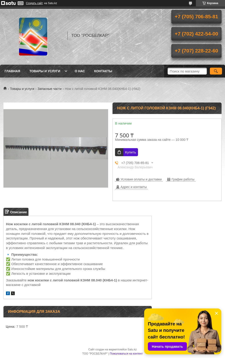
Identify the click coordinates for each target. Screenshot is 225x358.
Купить (130, 152)
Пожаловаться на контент (126, 353)
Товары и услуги (44, 71)
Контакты (103, 71)
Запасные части (50, 89)
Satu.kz (132, 349)
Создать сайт (34, 3)
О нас (80, 71)
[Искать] (216, 71)
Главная (12, 71)
